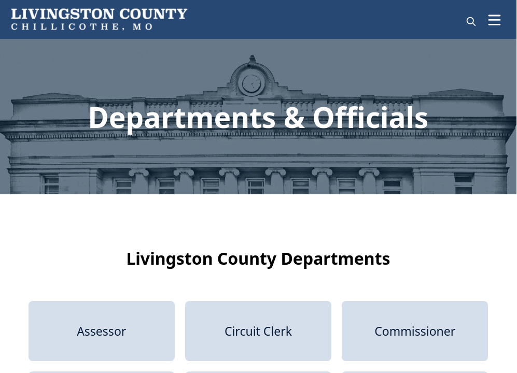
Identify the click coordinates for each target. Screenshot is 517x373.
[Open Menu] (494, 20)
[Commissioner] (415, 331)
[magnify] (471, 21)
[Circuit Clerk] (258, 331)
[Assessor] (102, 331)
